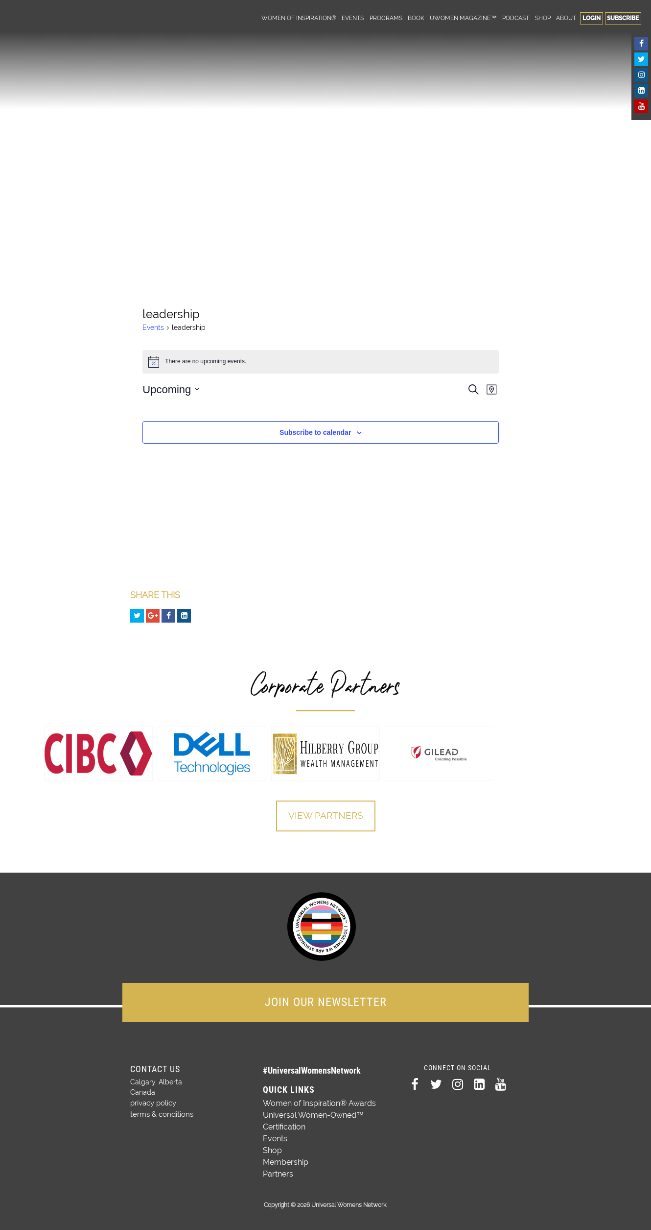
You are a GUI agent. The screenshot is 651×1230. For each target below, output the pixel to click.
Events (353, 18)
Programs (386, 18)
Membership (285, 1161)
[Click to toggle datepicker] (170, 389)
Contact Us (155, 1068)
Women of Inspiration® (298, 18)
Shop (543, 18)
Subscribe (623, 18)
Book (416, 18)
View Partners (325, 816)
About (566, 18)
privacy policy (152, 1101)
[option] (98, 753)
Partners (278, 1173)
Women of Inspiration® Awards (319, 1102)
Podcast (515, 18)
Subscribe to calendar (315, 432)
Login (591, 18)
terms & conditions (160, 1112)
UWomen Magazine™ (463, 18)
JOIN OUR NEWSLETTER (326, 1001)
